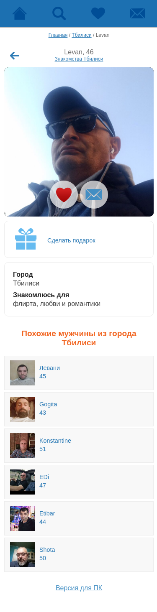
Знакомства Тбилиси (79, 59)
